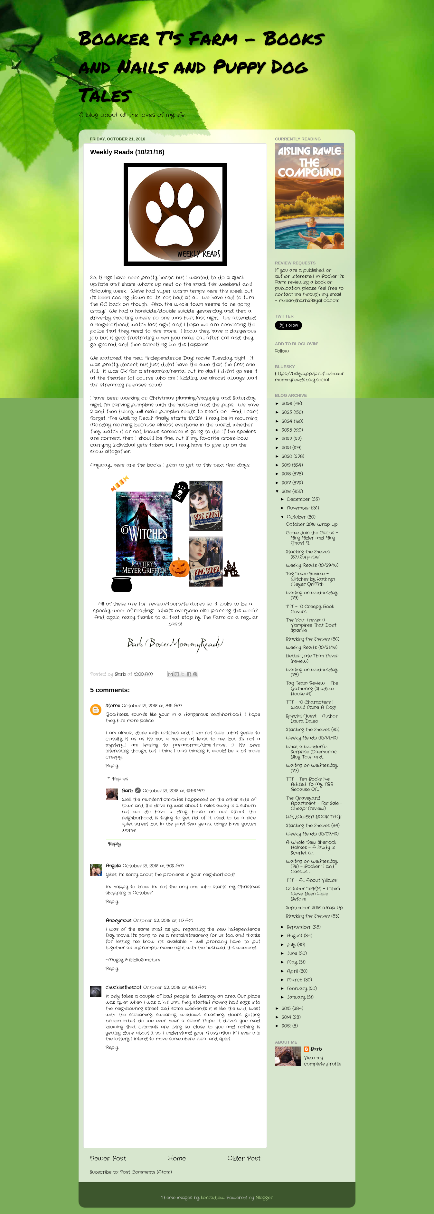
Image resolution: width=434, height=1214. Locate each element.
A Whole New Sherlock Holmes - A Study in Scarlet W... (311, 847)
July (292, 945)
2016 (287, 492)
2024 (288, 421)
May (293, 962)
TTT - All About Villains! (311, 880)
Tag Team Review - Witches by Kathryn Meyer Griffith (310, 579)
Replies (120, 779)
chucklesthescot (123, 988)
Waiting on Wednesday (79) (311, 595)
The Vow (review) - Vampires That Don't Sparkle (311, 625)
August (295, 936)
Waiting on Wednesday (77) (311, 768)
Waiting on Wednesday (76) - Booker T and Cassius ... (311, 866)
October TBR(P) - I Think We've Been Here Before (313, 894)
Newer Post (108, 1158)
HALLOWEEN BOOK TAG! (313, 817)
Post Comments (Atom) (146, 1172)
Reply (112, 766)
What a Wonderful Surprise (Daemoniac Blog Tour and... (311, 752)
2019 (287, 465)
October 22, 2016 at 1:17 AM (163, 921)
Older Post (244, 1158)
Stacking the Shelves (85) (312, 730)
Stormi (113, 706)
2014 (287, 1017)
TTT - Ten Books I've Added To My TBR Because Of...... (309, 784)
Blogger (264, 1198)
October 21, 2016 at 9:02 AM (153, 866)
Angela (113, 866)
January (297, 997)
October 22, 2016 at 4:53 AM (174, 988)
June (293, 954)
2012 (287, 1026)
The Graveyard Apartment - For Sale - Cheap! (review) (314, 803)
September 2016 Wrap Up (314, 908)
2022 (288, 439)
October (297, 517)
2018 (287, 474)
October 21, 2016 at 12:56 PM (174, 791)
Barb (127, 791)
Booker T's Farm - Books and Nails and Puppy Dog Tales (201, 66)
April (293, 971)
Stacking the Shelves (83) (312, 916)
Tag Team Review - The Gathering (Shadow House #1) (312, 688)
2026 (288, 404)
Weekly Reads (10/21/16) (311, 648)
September (300, 927)
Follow (282, 351)
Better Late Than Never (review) (312, 658)
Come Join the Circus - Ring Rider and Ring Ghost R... (312, 538)
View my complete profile (322, 1061)
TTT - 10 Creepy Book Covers (310, 609)
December (299, 499)
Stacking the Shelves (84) (313, 826)
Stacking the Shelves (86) (312, 639)
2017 (287, 483)
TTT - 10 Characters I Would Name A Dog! (311, 705)
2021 (287, 448)
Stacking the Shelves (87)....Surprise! (308, 554)
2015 (287, 1009)
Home (177, 1158)
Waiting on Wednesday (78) (311, 672)
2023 (288, 430)
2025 (288, 412)
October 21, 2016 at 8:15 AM (152, 706)
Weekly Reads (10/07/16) (312, 834)
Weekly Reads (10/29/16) (312, 565)
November (299, 508)
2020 (288, 457)
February (298, 989)
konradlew (212, 1198)
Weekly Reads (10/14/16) (312, 738)
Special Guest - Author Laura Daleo (312, 718)
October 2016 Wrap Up (312, 524)
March (295, 980)
